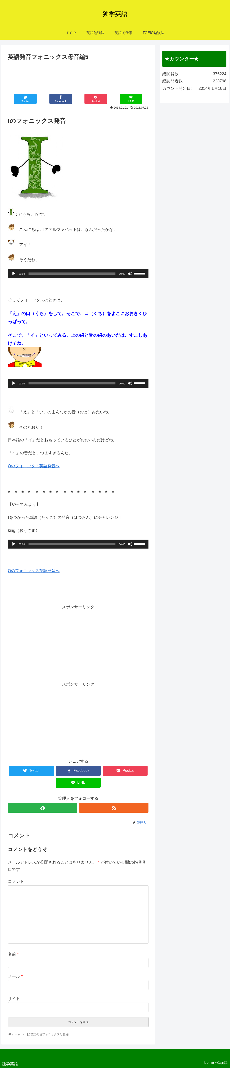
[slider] (72, 273)
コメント (16, 881)
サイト (14, 998)
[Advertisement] (78, 75)
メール (15, 976)
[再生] (13, 273)
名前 (13, 954)
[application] (78, 273)
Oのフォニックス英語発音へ (34, 466)
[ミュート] (130, 273)
